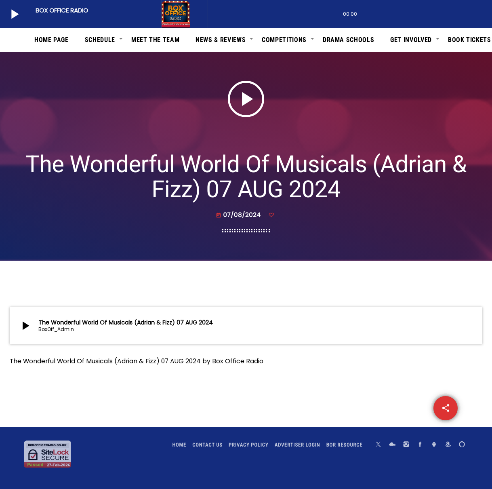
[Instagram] (406, 445)
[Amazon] (448, 445)
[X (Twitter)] (378, 445)
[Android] (434, 445)
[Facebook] (420, 445)
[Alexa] (462, 445)
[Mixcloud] (392, 445)
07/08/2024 (239, 215)
